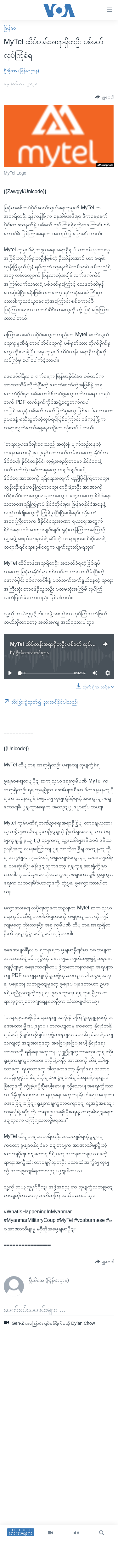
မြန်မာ (10, 28)
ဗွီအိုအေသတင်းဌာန (32, 652)
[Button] (104, 97)
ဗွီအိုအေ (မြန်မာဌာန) (21, 70)
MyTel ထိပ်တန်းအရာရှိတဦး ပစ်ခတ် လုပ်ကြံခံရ (56, 644)
